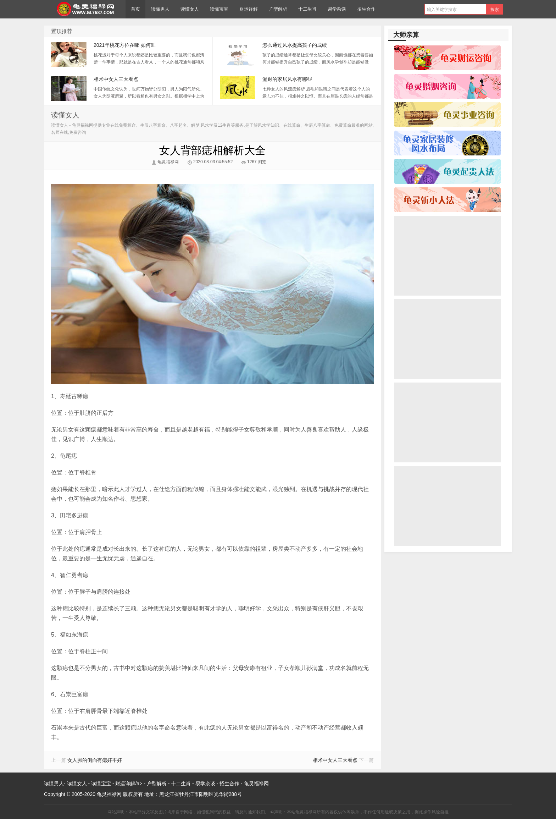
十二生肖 (307, 9)
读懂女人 (189, 9)
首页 (135, 9)
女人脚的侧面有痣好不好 (94, 760)
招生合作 (366, 9)
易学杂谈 (337, 9)
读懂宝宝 (219, 9)
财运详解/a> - (130, 783)
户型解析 (278, 9)
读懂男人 (160, 9)
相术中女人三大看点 (335, 760)
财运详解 (248, 9)
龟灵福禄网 (85, 9)
